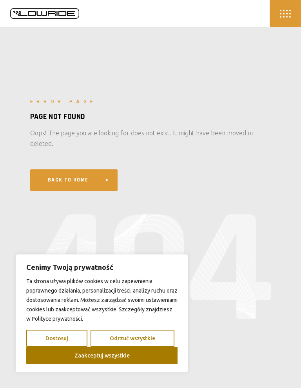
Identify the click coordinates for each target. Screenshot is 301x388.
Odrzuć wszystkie (132, 338)
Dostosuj (56, 338)
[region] (102, 313)
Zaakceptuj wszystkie (102, 355)
